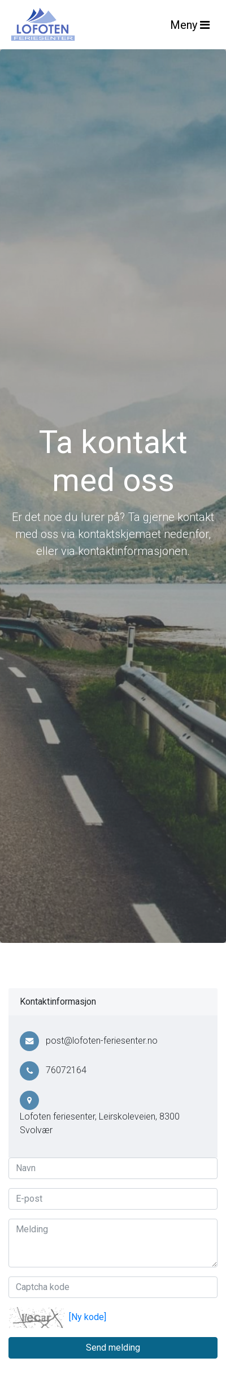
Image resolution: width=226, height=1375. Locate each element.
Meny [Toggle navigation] (190, 25)
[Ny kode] (87, 1317)
